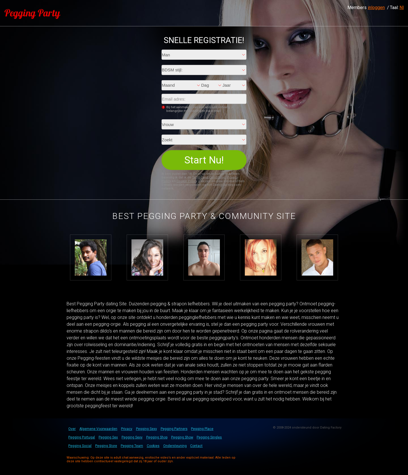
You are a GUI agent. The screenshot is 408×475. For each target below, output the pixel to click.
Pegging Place (202, 429)
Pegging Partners (174, 429)
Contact (196, 446)
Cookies (153, 446)
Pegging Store (106, 446)
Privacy (126, 429)
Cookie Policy (187, 181)
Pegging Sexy (146, 429)
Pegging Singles (209, 437)
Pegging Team (132, 446)
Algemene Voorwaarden (98, 429)
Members (366, 7)
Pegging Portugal (81, 437)
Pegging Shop (156, 437)
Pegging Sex (108, 437)
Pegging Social (80, 446)
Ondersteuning (175, 446)
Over (72, 429)
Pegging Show (182, 437)
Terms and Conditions (208, 177)
